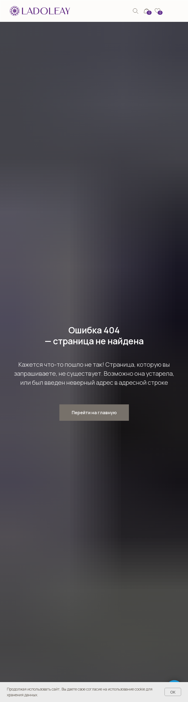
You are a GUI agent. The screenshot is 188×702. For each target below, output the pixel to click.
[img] (135, 11)
